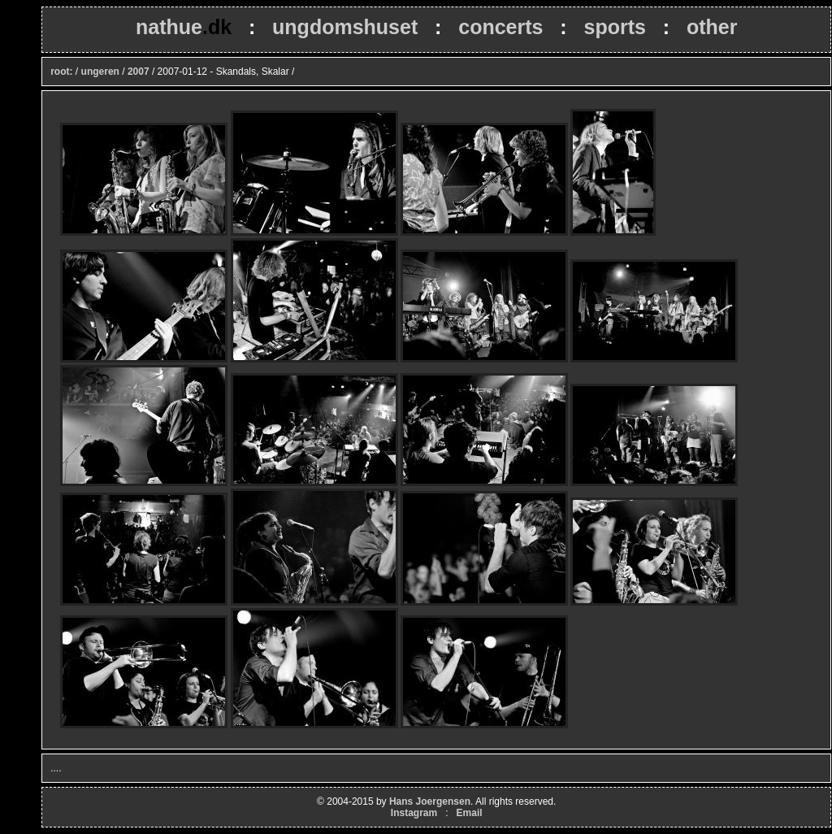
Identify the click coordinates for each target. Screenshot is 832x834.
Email (470, 813)
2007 (139, 71)
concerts (500, 26)
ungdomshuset (345, 26)
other (712, 26)
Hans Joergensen (429, 801)
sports (614, 26)
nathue (184, 26)
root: (61, 71)
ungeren (100, 71)
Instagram (414, 813)
